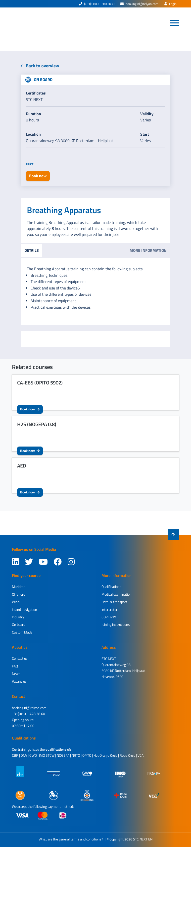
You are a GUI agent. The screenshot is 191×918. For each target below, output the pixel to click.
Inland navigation (24, 609)
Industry (18, 617)
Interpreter (109, 609)
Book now (30, 409)
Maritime (18, 586)
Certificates (36, 93)
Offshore (18, 594)
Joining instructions (115, 624)
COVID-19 (108, 617)
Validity (146, 114)
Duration (33, 114)
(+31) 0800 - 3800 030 (96, 3)
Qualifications (111, 586)
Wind (15, 601)
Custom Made (22, 632)
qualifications (56, 749)
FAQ (15, 666)
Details (31, 250)
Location (33, 134)
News (16, 673)
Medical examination (116, 594)
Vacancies (19, 681)
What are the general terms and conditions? (71, 839)
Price (30, 164)
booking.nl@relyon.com (139, 3)
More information (148, 250)
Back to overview (40, 66)
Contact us (20, 658)
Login (170, 3)
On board (18, 624)
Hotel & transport (114, 601)
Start (144, 134)
